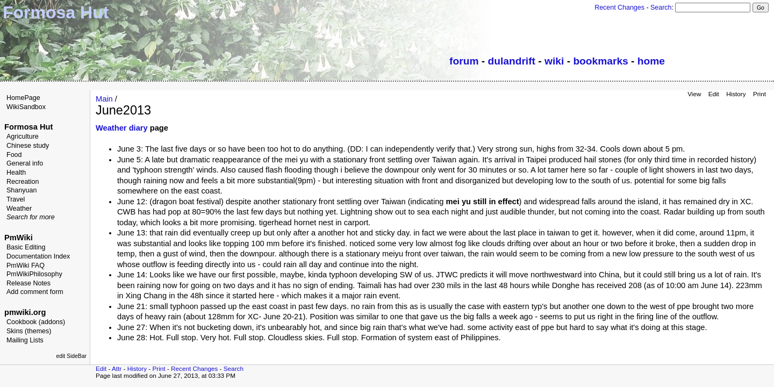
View (694, 93)
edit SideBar (71, 356)
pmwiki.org (25, 312)
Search (660, 7)
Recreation (22, 181)
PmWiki (18, 237)
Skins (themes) (28, 331)
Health (16, 172)
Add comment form (34, 292)
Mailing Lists (25, 340)
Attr (116, 368)
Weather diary (122, 128)
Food (14, 155)
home (651, 61)
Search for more (30, 217)
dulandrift (511, 61)
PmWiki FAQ (25, 265)
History (736, 93)
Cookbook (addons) (35, 322)
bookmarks (600, 61)
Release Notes (28, 283)
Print (759, 93)
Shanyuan (21, 190)
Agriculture (22, 136)
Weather (19, 208)
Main (104, 99)
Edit (713, 93)
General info (24, 163)
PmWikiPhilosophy (34, 274)
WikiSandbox (26, 107)
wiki (554, 61)
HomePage (23, 98)
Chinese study (27, 145)
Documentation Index (38, 256)
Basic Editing (25, 247)
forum (463, 61)
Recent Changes (619, 7)
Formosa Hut (28, 127)
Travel (15, 199)
